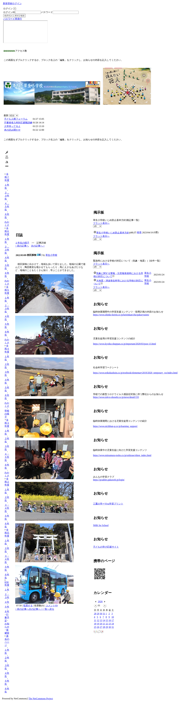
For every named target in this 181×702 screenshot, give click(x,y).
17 (112, 620)
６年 (7, 610)
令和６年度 (7, 231)
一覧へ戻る (48, 609)
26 (98, 627)
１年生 (7, 185)
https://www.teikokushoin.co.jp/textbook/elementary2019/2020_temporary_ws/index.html (135, 372)
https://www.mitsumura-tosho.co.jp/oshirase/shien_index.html (122, 455)
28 (95, 613)
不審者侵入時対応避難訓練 (18, 122)
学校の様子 (7, 413)
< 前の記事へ (22, 246)
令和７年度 (7, 177)
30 (101, 613)
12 (98, 620)
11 (95, 620)
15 (107, 620)
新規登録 (7, 3)
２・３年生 (7, 307)
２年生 (7, 365)
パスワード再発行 (12, 19)
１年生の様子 (22, 243)
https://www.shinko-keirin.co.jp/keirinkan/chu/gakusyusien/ (121, 314)
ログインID (9, 12)
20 (101, 623)
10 (112, 617)
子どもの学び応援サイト (106, 547)
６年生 (7, 215)
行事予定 (7, 617)
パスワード (47, 12)
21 (104, 623)
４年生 (7, 258)
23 (110, 623)
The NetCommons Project (41, 698)
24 (112, 623)
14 (104, 620)
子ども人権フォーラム (16, 119)
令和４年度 (7, 348)
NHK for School (101, 525)
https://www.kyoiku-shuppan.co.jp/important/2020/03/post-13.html (124, 344)
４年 (7, 601)
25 (95, 627)
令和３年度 (7, 423)
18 (95, 623)
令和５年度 (7, 290)
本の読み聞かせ (12, 130)
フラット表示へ (101, 223)
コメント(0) (52, 605)
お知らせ (7, 624)
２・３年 (7, 595)
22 (107, 623)
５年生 (7, 266)
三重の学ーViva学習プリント (108, 503)
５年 (7, 606)
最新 (11, 115)
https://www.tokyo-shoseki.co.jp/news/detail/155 (116, 397)
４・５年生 (7, 456)
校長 (139, 232)
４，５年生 (7, 205)
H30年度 (7, 582)
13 (101, 620)
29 (98, 613)
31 (104, 613)
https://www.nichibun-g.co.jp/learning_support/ (115, 426)
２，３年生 (7, 195)
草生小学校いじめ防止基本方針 (112, 232)
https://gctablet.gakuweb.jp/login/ (109, 479)
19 (98, 623)
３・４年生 (7, 507)
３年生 (7, 372)
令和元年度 (7, 532)
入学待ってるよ (12, 126)
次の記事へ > (38, 246)
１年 (7, 589)
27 (101, 627)
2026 (100, 601)
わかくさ (7, 222)
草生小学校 (51, 255)
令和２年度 (7, 481)
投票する (28, 605)
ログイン (17, 3)
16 (110, 620)
